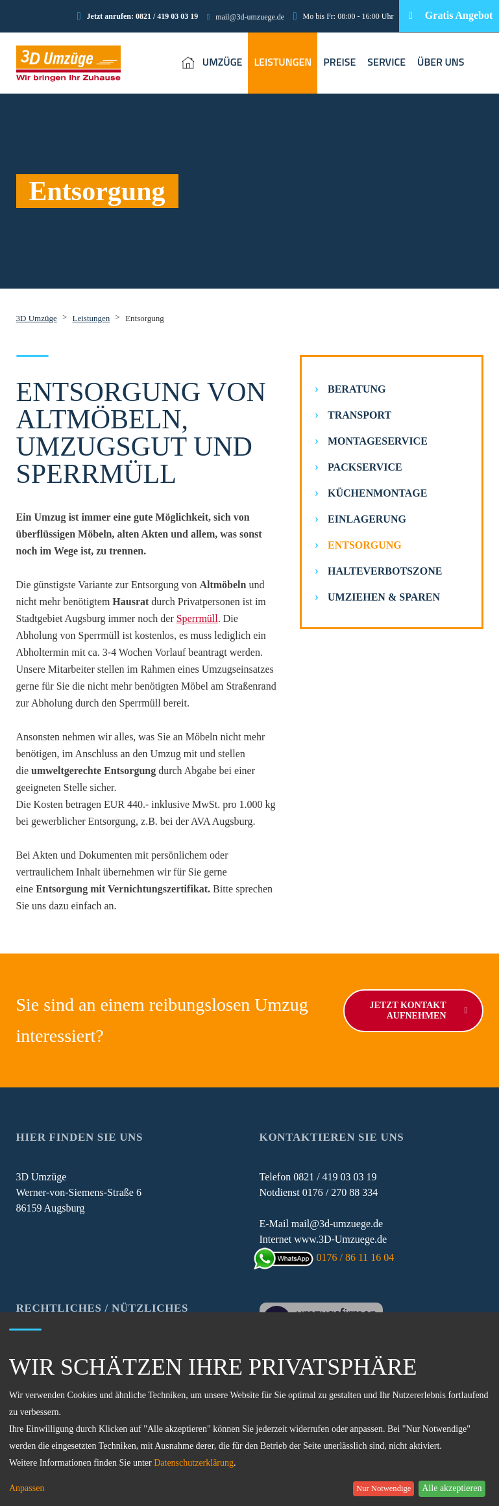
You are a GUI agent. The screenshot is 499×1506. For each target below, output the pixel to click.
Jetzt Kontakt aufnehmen (418, 1010)
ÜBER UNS (441, 62)
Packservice (365, 467)
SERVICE (386, 62)
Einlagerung (367, 519)
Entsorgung (365, 545)
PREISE (339, 62)
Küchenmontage (377, 493)
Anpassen (26, 1488)
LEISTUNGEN (282, 62)
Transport (359, 415)
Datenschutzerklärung (194, 1463)
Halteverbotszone (385, 571)
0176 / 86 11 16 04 (327, 1257)
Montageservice (378, 441)
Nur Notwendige (383, 1488)
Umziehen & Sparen (384, 597)
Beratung (357, 389)
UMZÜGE (222, 62)
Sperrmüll (197, 618)
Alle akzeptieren (451, 1488)
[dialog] (249, 1409)
